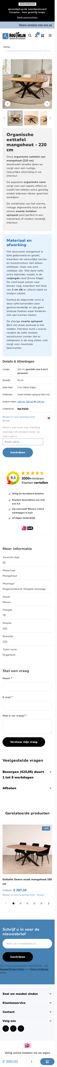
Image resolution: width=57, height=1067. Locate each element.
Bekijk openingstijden (27, 17)
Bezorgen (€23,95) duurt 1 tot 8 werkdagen (27, 775)
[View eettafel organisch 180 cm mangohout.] (31, 118)
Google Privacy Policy (12, 969)
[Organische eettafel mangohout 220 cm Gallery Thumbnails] (27, 118)
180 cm (21, 401)
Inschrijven (17, 957)
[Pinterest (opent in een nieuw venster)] (6, 1028)
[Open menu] (50, 35)
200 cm (29, 401)
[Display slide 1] (13, 903)
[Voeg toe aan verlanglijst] (49, 418)
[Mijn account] (36, 35)
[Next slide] (48, 903)
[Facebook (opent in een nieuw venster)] (13, 1028)
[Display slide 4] (34, 903)
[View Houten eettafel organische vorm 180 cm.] (15, 118)
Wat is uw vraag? (15, 715)
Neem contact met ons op (35, 25)
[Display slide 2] (20, 903)
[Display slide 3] (27, 903)
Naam (7, 678)
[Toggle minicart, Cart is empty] (42, 35)
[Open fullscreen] (27, 84)
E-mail (8, 697)
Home (6, 46)
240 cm (40, 401)
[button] (27, 993)
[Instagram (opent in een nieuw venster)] (21, 1028)
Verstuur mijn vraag (23, 742)
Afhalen (27, 788)
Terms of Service (39, 969)
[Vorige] (7, 104)
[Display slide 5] (41, 903)
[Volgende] (47, 104)
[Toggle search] (29, 35)
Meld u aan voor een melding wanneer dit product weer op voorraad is (21, 432)
